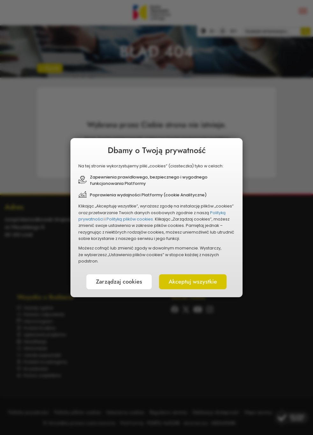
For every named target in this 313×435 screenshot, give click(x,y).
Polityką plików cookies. (130, 219)
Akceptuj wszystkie (193, 281)
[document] (156, 217)
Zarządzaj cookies (119, 281)
